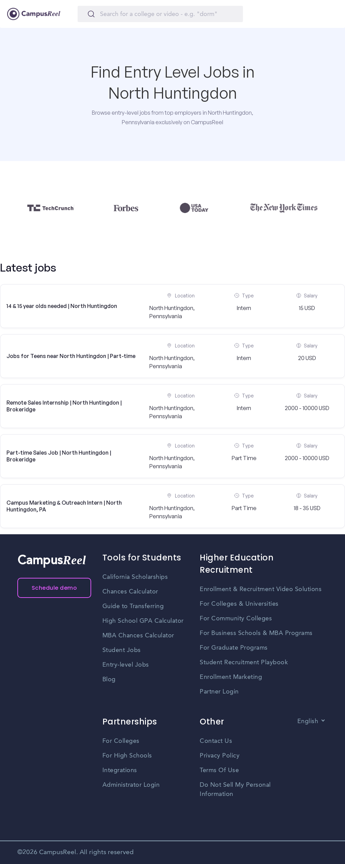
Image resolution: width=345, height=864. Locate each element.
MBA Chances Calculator (138, 636)
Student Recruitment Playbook (244, 662)
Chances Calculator (130, 592)
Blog (109, 679)
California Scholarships (135, 577)
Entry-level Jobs (125, 665)
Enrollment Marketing (231, 677)
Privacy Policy (220, 756)
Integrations (119, 770)
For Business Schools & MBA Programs (256, 633)
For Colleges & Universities (239, 604)
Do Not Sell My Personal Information (235, 789)
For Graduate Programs (234, 648)
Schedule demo (54, 588)
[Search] (160, 14)
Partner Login (219, 692)
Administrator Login (131, 785)
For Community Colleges (236, 619)
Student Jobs (121, 650)
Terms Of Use (219, 770)
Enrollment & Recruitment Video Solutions (261, 589)
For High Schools (127, 756)
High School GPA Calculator (143, 621)
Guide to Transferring (133, 606)
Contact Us (216, 741)
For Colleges (120, 741)
